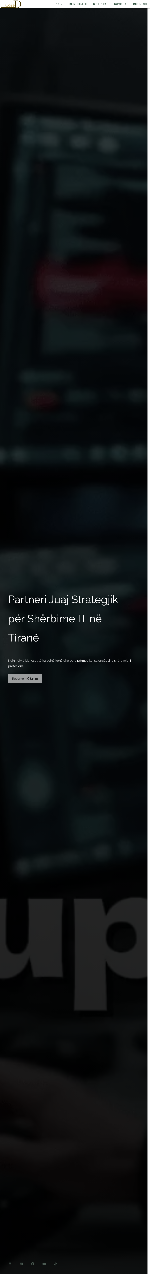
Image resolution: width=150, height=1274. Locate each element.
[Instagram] (10, 1264)
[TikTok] (56, 1264)
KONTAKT (140, 4)
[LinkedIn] (21, 1264)
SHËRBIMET (100, 4)
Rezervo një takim (25, 678)
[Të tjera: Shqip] (59, 4)
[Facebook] (33, 1264)
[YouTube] (44, 1264)
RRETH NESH (78, 4)
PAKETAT (121, 4)
